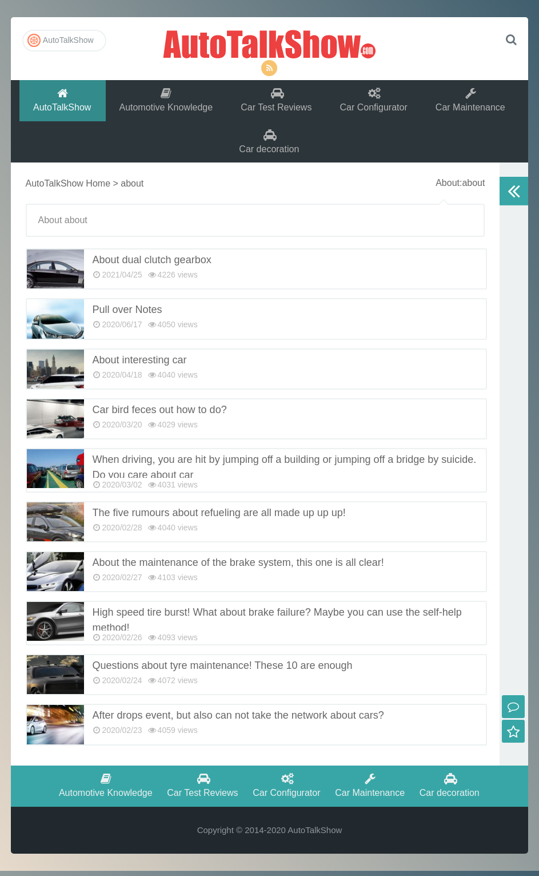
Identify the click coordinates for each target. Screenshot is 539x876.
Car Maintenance (471, 101)
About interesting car (140, 362)
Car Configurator (374, 101)
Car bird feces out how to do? (160, 413)
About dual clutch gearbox (152, 263)
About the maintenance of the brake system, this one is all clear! (238, 566)
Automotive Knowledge (166, 101)
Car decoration (269, 144)
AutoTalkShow (269, 43)
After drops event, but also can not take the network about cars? (238, 718)
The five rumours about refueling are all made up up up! (219, 516)
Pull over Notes (127, 313)
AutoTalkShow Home (68, 187)
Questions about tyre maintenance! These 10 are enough (223, 669)
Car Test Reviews (276, 101)
